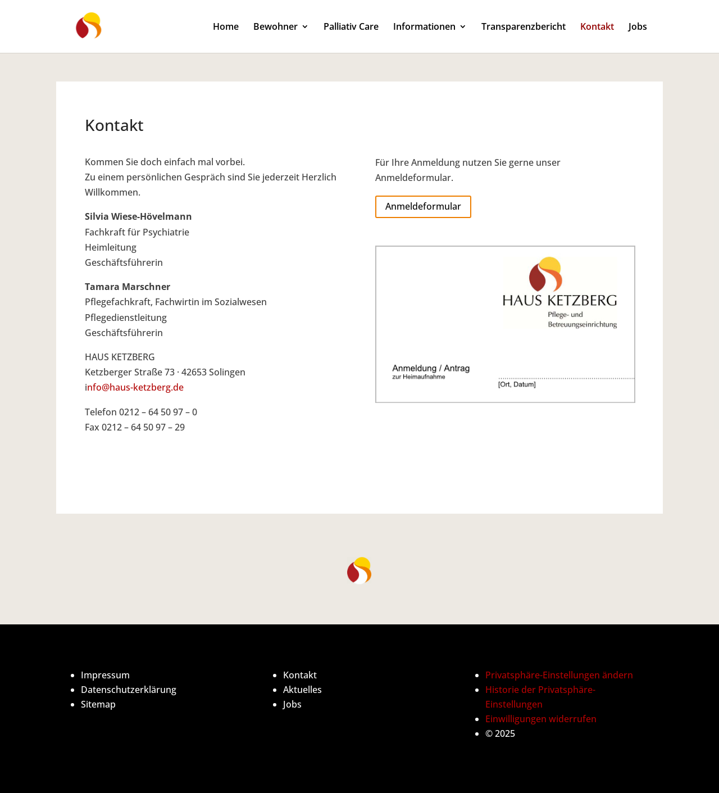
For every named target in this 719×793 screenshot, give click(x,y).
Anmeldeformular (423, 206)
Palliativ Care (351, 27)
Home (226, 27)
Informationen (424, 27)
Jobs (638, 27)
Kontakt (597, 27)
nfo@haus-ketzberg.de (135, 387)
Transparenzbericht (523, 27)
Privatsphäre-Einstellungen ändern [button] (559, 675)
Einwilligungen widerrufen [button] (541, 719)
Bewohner (275, 27)
